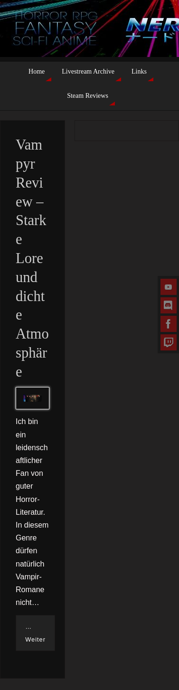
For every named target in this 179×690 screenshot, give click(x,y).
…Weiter (35, 633)
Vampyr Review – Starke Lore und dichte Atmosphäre (32, 258)
